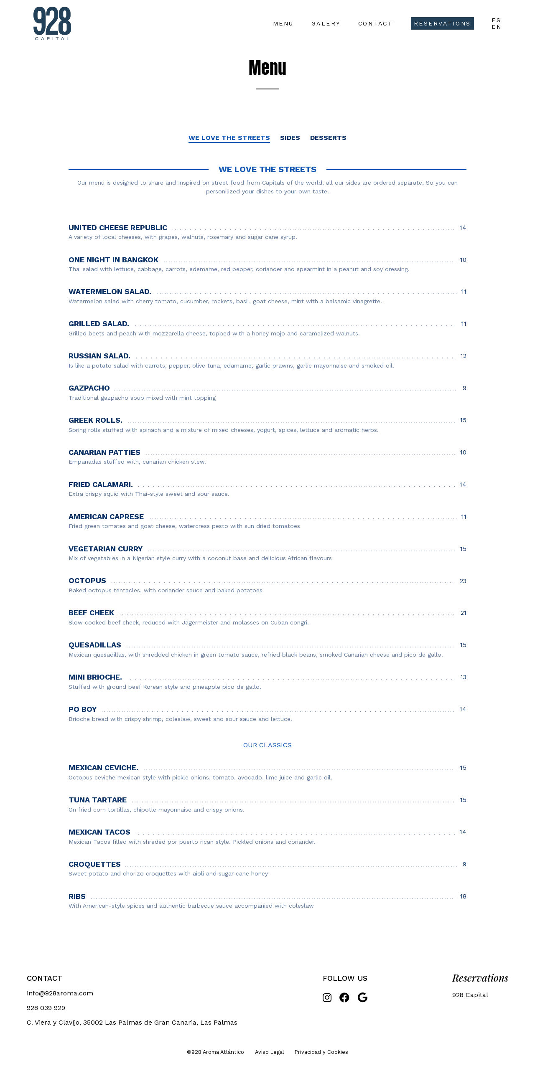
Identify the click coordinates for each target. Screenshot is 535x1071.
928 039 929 (46, 1008)
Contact (375, 23)
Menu (283, 23)
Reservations (442, 23)
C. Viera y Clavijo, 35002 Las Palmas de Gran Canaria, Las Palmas (132, 1022)
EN (497, 26)
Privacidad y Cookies (321, 1052)
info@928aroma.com (60, 993)
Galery (326, 23)
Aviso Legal (269, 1052)
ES (496, 20)
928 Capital (470, 995)
